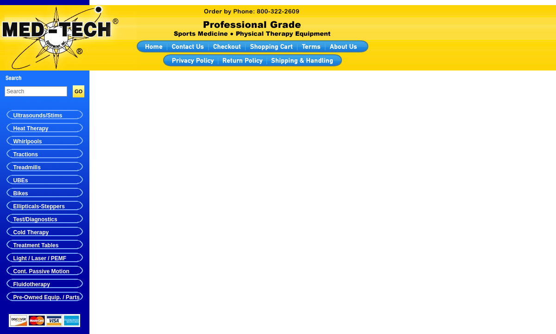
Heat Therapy (31, 128)
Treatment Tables (36, 245)
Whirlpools (27, 141)
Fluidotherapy (31, 284)
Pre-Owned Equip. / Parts (46, 297)
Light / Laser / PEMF (40, 258)
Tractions (25, 154)
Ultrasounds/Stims (38, 115)
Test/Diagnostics (35, 219)
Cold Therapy (31, 232)
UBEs (20, 180)
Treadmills (27, 167)
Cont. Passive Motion (41, 271)
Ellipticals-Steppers (39, 206)
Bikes (20, 193)
